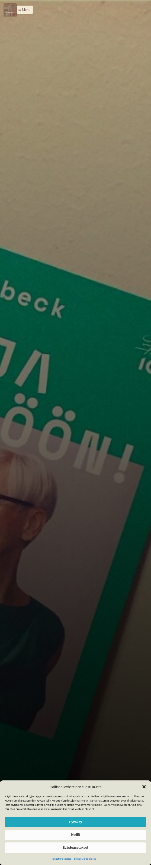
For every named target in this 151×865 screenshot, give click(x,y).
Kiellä (75, 835)
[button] (144, 786)
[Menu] (10, 9)
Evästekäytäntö (61, 858)
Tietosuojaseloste (85, 858)
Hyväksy (75, 822)
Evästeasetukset (75, 847)
